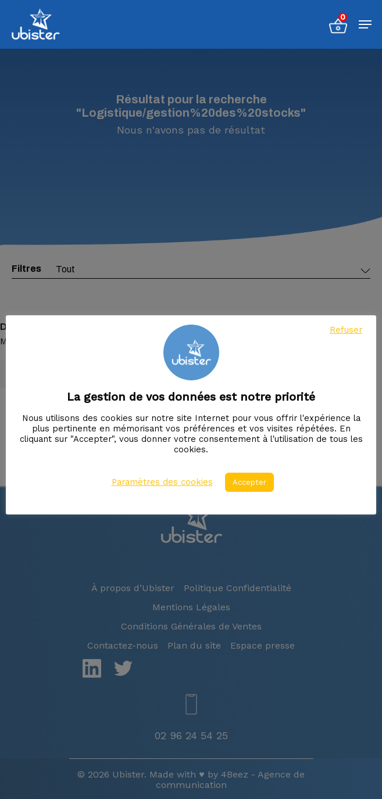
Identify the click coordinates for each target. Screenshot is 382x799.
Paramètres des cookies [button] (162, 482)
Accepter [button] (249, 482)
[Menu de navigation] (365, 24)
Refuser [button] (346, 330)
